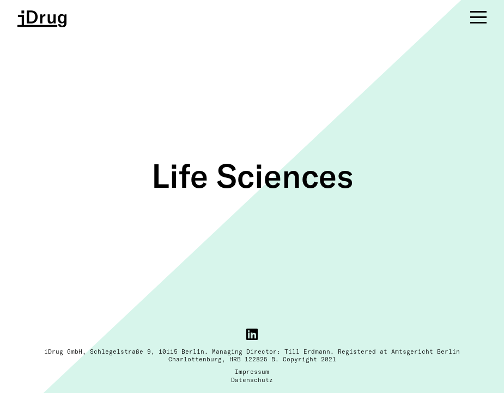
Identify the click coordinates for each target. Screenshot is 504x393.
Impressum (252, 372)
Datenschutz (252, 380)
